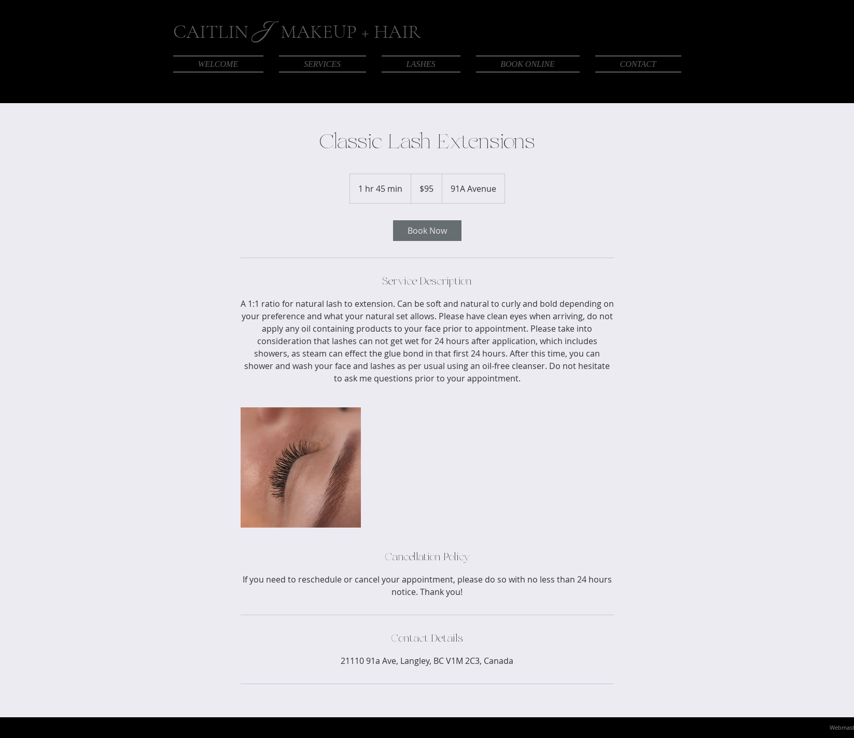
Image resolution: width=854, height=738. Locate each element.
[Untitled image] (301, 467)
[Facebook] (633, 85)
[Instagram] (651, 85)
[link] (427, 230)
